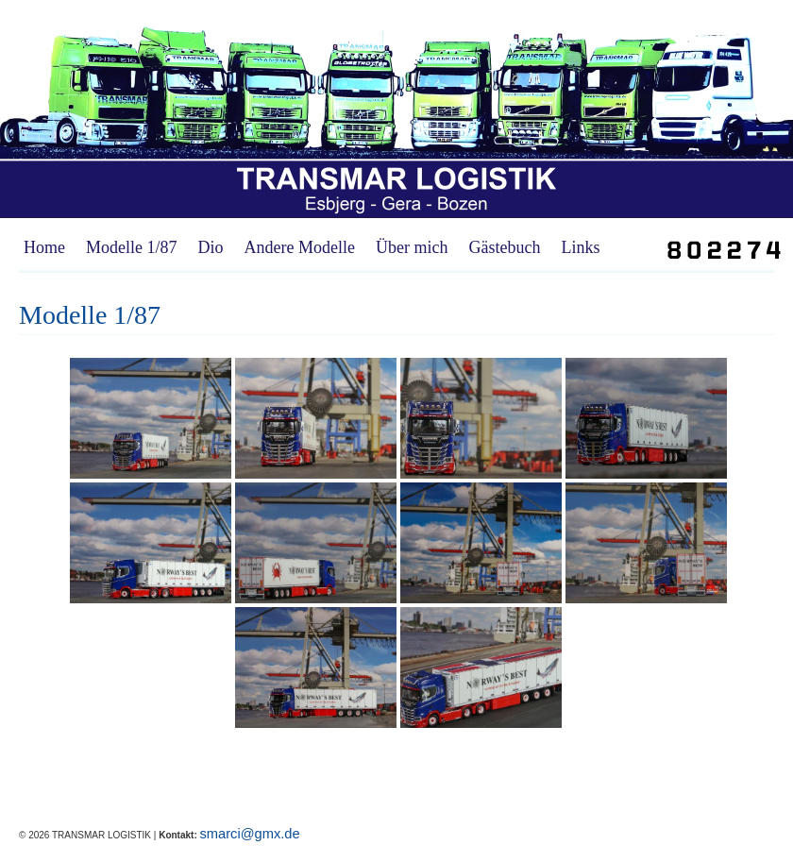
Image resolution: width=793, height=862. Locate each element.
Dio (211, 247)
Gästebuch (504, 247)
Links (580, 247)
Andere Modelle (300, 247)
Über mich (411, 247)
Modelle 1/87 (131, 247)
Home (44, 247)
